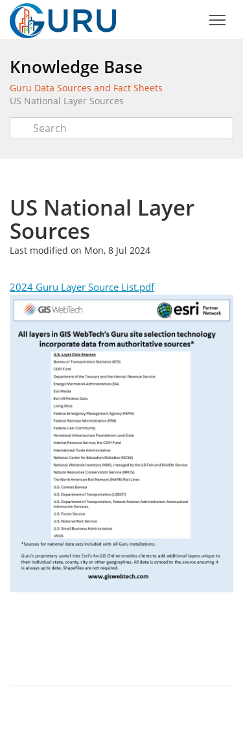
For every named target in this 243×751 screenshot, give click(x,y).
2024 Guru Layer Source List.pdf (82, 286)
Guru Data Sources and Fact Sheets (86, 88)
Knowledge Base (76, 66)
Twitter (111, 637)
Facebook (139, 637)
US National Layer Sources (67, 101)
